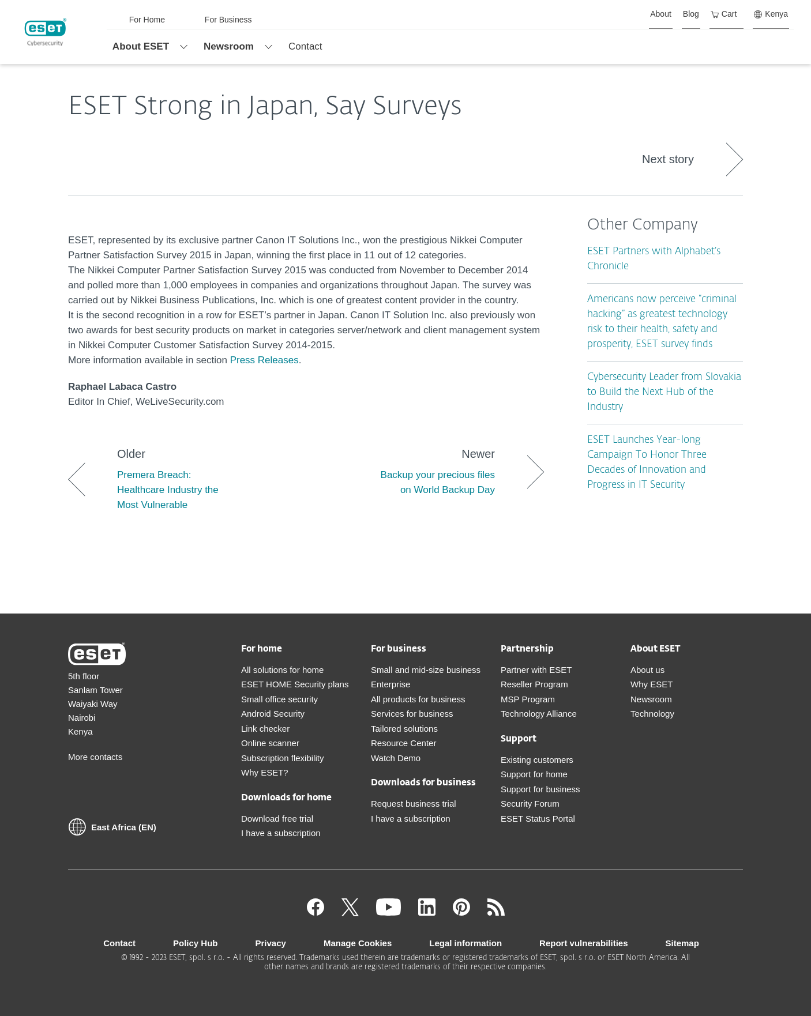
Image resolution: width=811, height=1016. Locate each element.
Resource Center (403, 743)
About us (647, 670)
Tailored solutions (404, 728)
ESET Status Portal (538, 818)
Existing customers (537, 760)
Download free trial (277, 818)
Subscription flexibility (282, 758)
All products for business (418, 699)
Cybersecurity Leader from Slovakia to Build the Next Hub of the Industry (664, 392)
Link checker (265, 728)
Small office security (279, 699)
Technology (652, 713)
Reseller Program (534, 684)
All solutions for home (282, 670)
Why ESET (651, 684)
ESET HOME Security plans (294, 684)
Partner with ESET (536, 670)
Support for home (534, 774)
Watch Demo (395, 758)
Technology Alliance (539, 713)
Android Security (273, 713)
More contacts (95, 757)
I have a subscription (281, 833)
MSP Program (528, 699)
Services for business (412, 713)
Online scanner (270, 743)
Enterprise (390, 684)
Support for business (540, 789)
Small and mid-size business (425, 670)
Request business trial (413, 803)
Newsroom (651, 699)
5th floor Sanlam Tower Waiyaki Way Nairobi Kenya (95, 703)
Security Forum (530, 803)
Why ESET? (264, 772)
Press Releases (264, 360)
